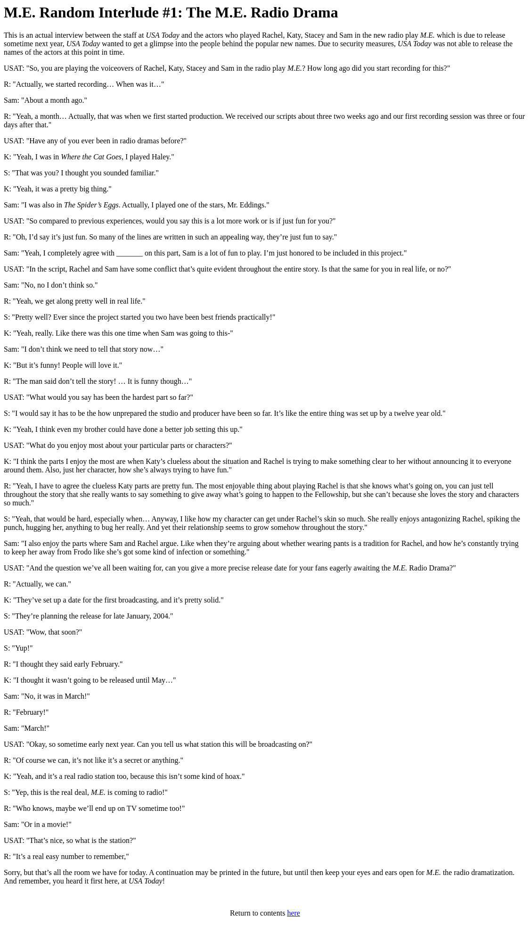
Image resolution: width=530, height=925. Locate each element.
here (293, 913)
